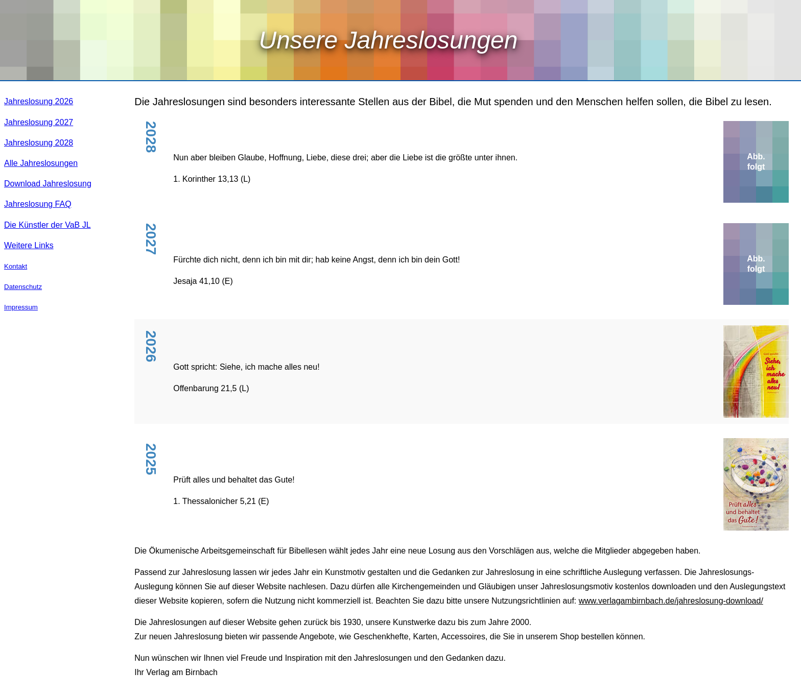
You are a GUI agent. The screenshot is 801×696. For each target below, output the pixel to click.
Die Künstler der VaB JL (47, 225)
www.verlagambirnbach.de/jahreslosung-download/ (671, 600)
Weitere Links (29, 245)
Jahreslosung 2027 (38, 122)
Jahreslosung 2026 (38, 101)
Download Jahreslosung (47, 183)
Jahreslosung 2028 (38, 142)
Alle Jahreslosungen (41, 163)
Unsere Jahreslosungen (388, 40)
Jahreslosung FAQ (38, 204)
